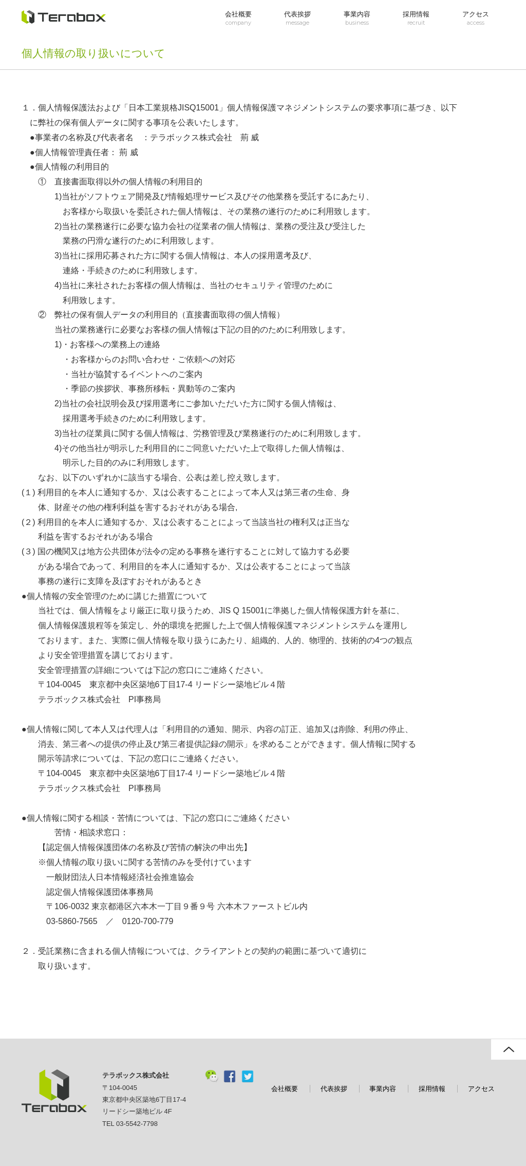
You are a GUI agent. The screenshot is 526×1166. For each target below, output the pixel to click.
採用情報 (416, 18)
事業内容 (357, 18)
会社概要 (238, 18)
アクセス (475, 18)
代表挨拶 (297, 18)
